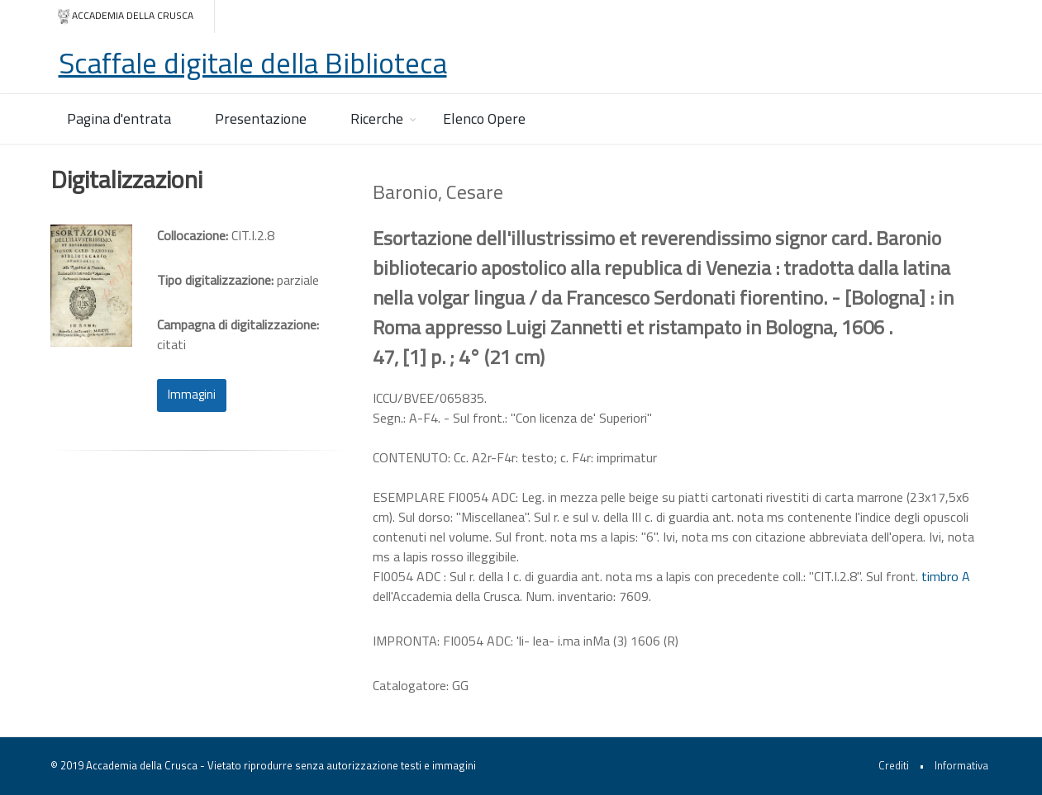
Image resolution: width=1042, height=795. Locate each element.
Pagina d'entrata (119, 118)
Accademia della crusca (125, 16)
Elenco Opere (484, 118)
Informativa (961, 765)
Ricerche (376, 118)
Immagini (192, 394)
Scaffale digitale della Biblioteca (253, 62)
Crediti (893, 765)
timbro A (945, 576)
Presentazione (261, 118)
